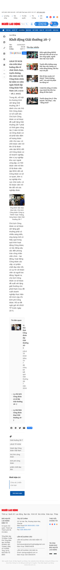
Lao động (21, 30)
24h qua (40, 17)
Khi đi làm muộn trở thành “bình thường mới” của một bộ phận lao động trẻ (48, 79)
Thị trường (33, 17)
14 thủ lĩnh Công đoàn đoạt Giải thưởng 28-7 (17, 415)
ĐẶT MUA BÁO (41, 12)
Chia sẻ (25, 53)
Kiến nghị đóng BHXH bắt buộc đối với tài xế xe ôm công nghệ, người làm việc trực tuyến (49, 55)
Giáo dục (56, 30)
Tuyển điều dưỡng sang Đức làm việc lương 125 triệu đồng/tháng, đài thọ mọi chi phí (49, 67)
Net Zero (35, 30)
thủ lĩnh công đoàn (15, 455)
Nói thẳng (14, 17)
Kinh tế (42, 30)
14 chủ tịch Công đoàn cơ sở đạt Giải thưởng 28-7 (17, 399)
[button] (4, 70)
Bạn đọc (28, 30)
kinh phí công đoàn (15, 462)
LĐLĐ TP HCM (15, 444)
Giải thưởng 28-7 (16, 440)
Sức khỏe (48, 30)
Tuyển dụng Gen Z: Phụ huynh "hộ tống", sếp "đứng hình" (48, 101)
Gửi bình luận (17, 493)
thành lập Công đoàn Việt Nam (16, 449)
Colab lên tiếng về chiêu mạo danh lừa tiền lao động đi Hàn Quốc (48, 90)
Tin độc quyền (23, 17)
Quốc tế (14, 30)
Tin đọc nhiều (33, 47)
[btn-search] (26, 24)
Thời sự (8, 30)
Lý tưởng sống (5, 17)
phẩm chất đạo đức (15, 468)
